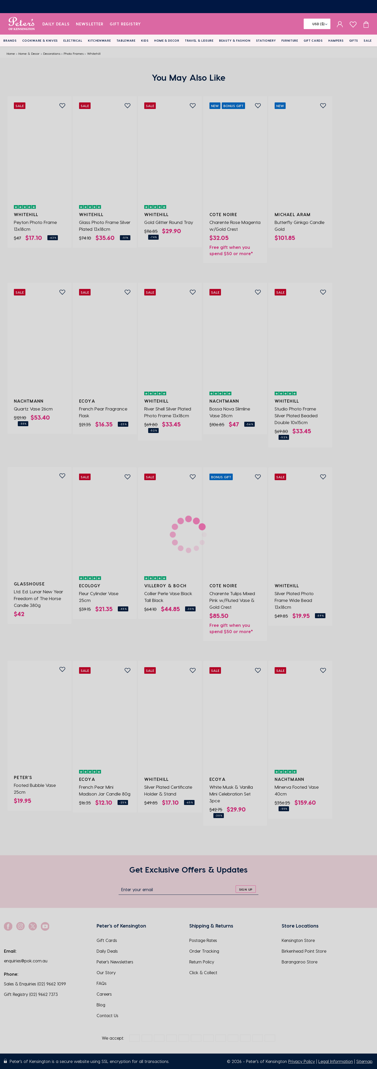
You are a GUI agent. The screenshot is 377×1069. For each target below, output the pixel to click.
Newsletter (89, 23)
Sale (368, 40)
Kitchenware (99, 40)
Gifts (353, 40)
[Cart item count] (366, 24)
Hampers (336, 40)
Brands (9, 40)
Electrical (72, 40)
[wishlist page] (353, 23)
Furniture (289, 40)
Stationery (266, 40)
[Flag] (317, 24)
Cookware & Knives (40, 40)
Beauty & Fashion (235, 40)
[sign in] (340, 24)
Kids (145, 40)
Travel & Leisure (199, 40)
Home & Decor (166, 40)
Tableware (126, 40)
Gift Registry (125, 23)
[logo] (21, 23)
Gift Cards (313, 40)
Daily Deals (56, 23)
